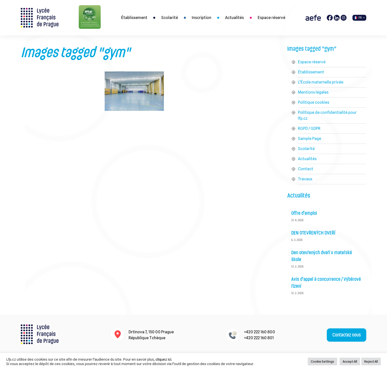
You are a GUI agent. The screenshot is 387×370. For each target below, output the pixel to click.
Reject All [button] (371, 361)
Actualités (234, 17)
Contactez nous (346, 335)
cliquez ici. (163, 359)
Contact (305, 169)
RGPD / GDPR (309, 128)
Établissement (134, 17)
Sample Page (309, 138)
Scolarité (169, 17)
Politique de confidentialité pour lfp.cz (327, 115)
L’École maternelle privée (320, 82)
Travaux (305, 179)
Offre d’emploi (304, 213)
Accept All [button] (350, 361)
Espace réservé (271, 17)
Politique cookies (313, 102)
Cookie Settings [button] (322, 361)
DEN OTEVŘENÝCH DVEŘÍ (313, 233)
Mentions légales (313, 92)
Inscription (201, 17)
